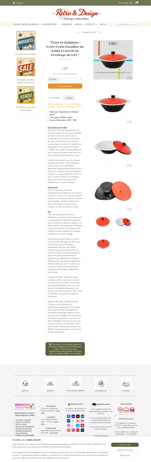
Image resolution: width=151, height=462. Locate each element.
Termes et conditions (23, 422)
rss (77, 458)
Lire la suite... (54, 433)
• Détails (68, 98)
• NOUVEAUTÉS (50, 24)
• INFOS (78, 24)
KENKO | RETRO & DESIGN (26, 24)
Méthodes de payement (24, 429)
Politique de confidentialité (25, 435)
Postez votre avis (51, 441)
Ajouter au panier (65, 86)
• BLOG (102, 24)
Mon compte (125, 2)
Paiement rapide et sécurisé (75, 438)
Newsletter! (19, 437)
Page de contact (21, 424)
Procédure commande (23, 420)
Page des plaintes (21, 433)
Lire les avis (51, 439)
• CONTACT (90, 24)
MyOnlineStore (105, 458)
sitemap (73, 458)
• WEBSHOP (66, 24)
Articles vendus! (51, 448)
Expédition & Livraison (24, 431)
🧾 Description (54, 98)
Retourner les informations (25, 426)
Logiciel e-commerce (85, 458)
